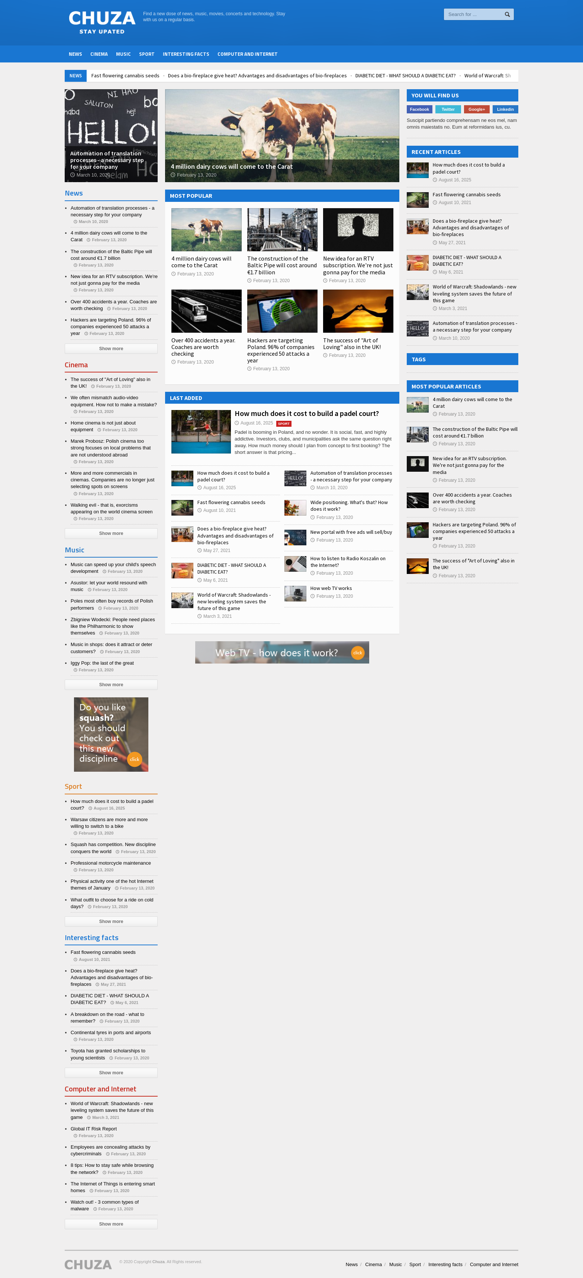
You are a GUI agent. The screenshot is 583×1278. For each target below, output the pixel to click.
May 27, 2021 (214, 550)
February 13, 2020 (192, 274)
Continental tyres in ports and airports (111, 1032)
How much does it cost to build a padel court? (307, 413)
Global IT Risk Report (94, 1129)
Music (123, 54)
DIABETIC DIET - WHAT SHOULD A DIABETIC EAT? (450, 75)
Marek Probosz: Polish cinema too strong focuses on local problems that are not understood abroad (111, 447)
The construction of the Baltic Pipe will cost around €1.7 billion (282, 265)
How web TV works (331, 588)
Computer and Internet (248, 54)
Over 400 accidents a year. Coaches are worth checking (203, 346)
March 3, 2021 (214, 616)
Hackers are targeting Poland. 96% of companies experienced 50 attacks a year (281, 350)
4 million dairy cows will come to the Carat (201, 262)
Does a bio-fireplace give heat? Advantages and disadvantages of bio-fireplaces (302, 75)
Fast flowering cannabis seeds (170, 75)
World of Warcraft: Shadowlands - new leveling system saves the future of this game (234, 601)
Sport (147, 54)
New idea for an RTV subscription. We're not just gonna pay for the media (358, 265)
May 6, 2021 (212, 580)
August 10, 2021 (216, 510)
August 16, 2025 (254, 423)
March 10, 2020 (328, 487)
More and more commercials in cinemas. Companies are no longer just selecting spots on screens (112, 479)
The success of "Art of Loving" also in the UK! (352, 343)
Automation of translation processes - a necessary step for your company (351, 476)
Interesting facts (186, 54)
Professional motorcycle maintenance (111, 863)
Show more (111, 348)
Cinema (99, 54)
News (75, 54)
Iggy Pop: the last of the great (102, 663)
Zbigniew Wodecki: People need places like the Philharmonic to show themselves (113, 626)
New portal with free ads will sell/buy (351, 532)
